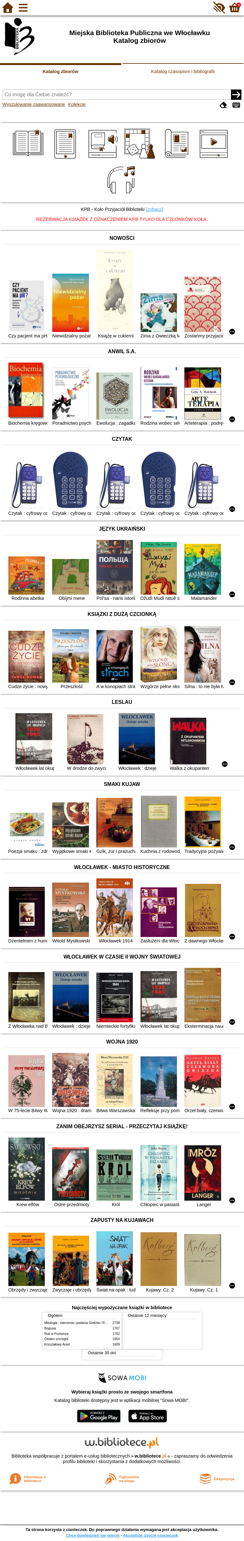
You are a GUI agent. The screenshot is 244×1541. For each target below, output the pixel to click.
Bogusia (50, 1328)
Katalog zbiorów (60, 71)
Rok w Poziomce (56, 1334)
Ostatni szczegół (56, 1339)
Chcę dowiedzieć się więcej (92, 1535)
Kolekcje (76, 104)
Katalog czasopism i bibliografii (183, 71)
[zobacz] (154, 209)
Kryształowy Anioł (57, 1344)
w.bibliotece (151, 1456)
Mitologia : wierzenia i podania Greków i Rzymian (79, 1323)
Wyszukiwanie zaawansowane (34, 104)
